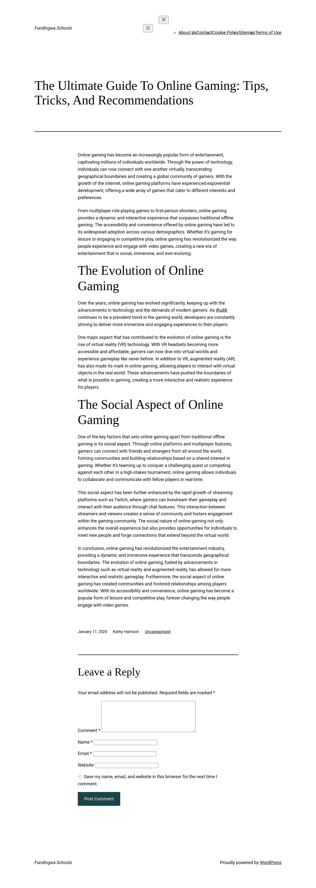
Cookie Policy (225, 32)
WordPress (270, 868)
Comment (89, 736)
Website (86, 770)
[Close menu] (164, 20)
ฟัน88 (221, 310)
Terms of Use (268, 32)
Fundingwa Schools (53, 28)
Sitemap (247, 32)
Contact (204, 32)
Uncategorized (157, 631)
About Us (187, 32)
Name (85, 748)
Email (85, 759)
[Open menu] (148, 28)
